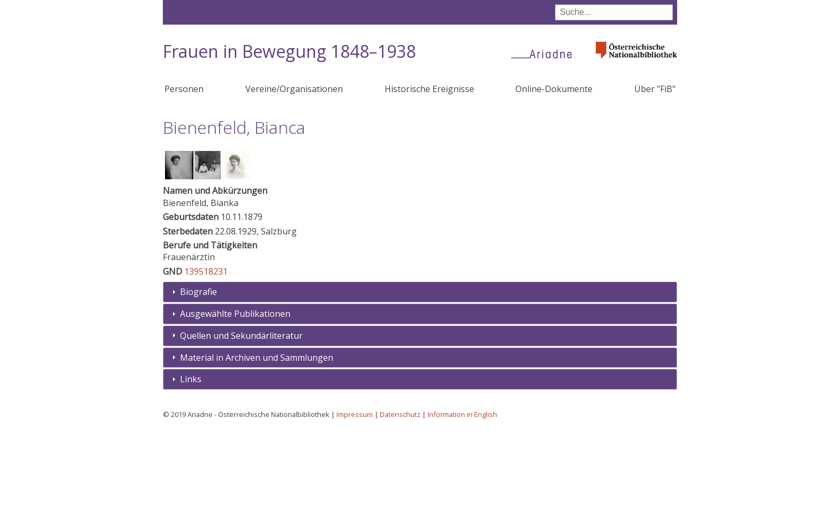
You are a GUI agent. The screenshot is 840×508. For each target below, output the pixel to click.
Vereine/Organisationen (294, 89)
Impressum (354, 493)
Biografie (198, 370)
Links (190, 458)
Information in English (462, 493)
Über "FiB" (655, 89)
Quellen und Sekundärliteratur (241, 414)
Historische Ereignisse (429, 89)
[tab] (420, 370)
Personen (184, 89)
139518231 (206, 350)
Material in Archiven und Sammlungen (256, 436)
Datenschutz (400, 493)
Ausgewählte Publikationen (235, 392)
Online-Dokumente (553, 89)
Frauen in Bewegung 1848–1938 (289, 51)
